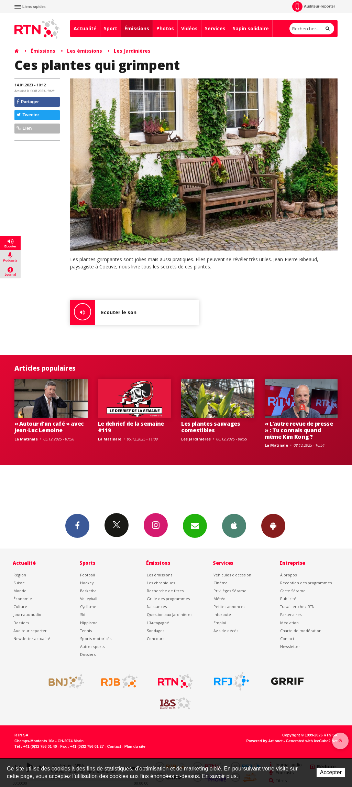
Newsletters (195, 525)
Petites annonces (229, 606)
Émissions (136, 28)
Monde (19, 590)
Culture (20, 606)
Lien (24, 128)
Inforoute (222, 614)
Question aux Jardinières (169, 614)
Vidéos (189, 28)
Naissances (157, 606)
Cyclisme (88, 606)
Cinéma (220, 583)
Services (215, 28)
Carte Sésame (293, 590)
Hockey (87, 583)
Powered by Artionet (264, 741)
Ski (82, 614)
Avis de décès (225, 630)
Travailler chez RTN (297, 606)
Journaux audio (27, 614)
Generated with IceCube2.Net (312, 741)
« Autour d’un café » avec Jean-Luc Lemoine (49, 427)
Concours (155, 638)
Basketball (89, 590)
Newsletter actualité (31, 638)
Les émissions (84, 50)
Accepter (331, 772)
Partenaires (290, 614)
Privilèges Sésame (229, 590)
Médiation (289, 622)
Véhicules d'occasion (232, 575)
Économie (22, 598)
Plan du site (134, 746)
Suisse (19, 583)
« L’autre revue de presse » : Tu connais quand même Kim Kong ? (299, 430)
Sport (110, 28)
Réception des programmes (306, 583)
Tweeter (27, 114)
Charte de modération (300, 630)
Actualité (85, 28)
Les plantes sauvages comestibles (210, 427)
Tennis (86, 630)
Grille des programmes (168, 598)
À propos (288, 575)
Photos (165, 28)
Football (87, 575)
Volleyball (88, 598)
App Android (273, 525)
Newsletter (290, 646)
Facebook (77, 525)
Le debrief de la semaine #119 (131, 427)
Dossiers (21, 622)
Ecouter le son (103, 312)
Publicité (288, 598)
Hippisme (89, 622)
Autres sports (92, 646)
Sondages (155, 630)
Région (19, 575)
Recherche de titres (165, 590)
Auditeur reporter (30, 630)
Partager (27, 101)
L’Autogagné (158, 622)
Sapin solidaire (251, 28)
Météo (219, 598)
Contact (287, 638)
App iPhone (234, 525)
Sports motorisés (95, 638)
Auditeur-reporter (313, 6)
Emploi (219, 622)
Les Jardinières (132, 50)
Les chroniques (161, 583)
